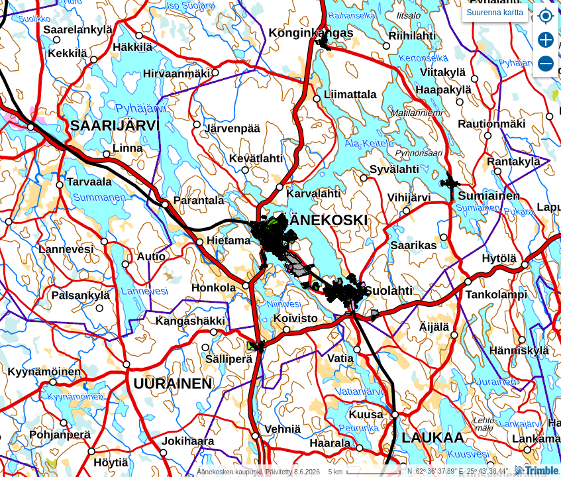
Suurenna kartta (495, 12)
